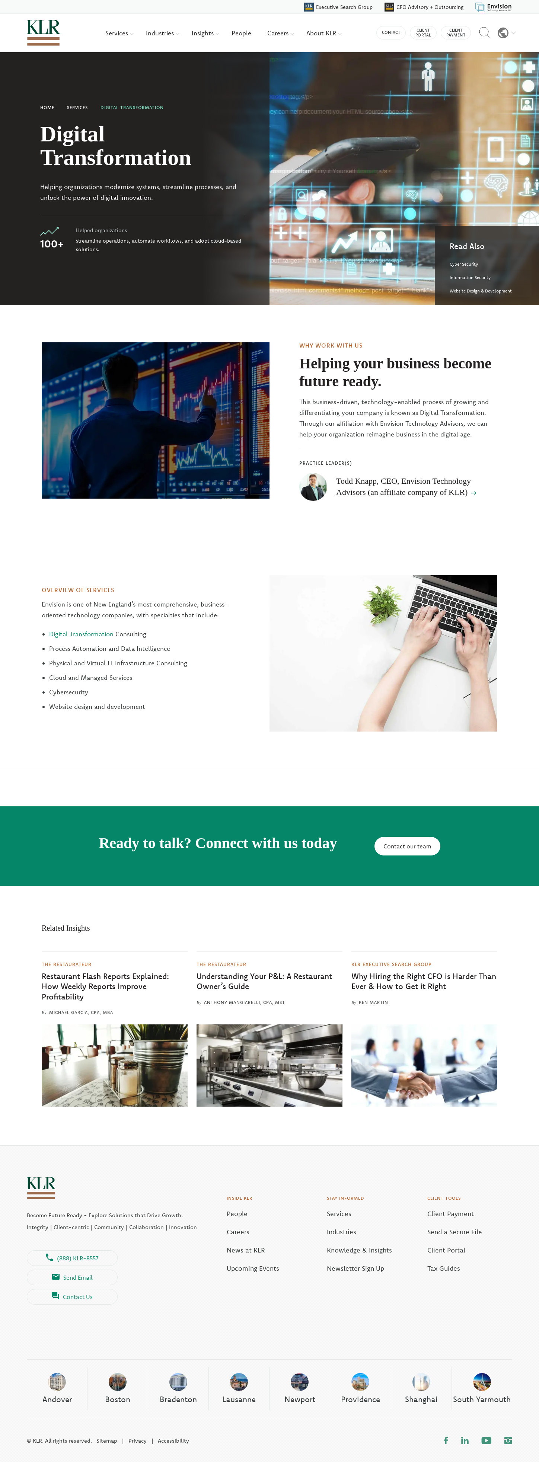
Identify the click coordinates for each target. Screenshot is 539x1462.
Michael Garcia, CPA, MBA (81, 1012)
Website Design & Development (481, 291)
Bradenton (178, 1388)
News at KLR (246, 1250)
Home (47, 107)
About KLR (324, 33)
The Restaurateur (67, 964)
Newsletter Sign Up (355, 1268)
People (241, 33)
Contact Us (72, 1296)
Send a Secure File (454, 1232)
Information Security (470, 277)
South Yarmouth (482, 1388)
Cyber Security (464, 264)
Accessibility (173, 1440)
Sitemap (106, 1440)
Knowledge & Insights (359, 1250)
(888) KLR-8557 (72, 1258)
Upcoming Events (253, 1268)
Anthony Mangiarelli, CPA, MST (244, 1002)
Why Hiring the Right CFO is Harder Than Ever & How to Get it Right (423, 981)
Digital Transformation (132, 107)
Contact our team (407, 846)
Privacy (137, 1440)
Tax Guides (443, 1268)
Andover (57, 1388)
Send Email (72, 1277)
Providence (360, 1388)
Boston (117, 1388)
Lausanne (239, 1388)
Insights (205, 33)
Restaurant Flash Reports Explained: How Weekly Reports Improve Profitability (105, 986)
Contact (391, 32)
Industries (162, 33)
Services (119, 33)
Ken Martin (373, 1002)
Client (423, 33)
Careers (280, 33)
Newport (299, 1388)
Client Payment (450, 1213)
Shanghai (421, 1388)
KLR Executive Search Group (391, 964)
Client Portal (446, 1250)
